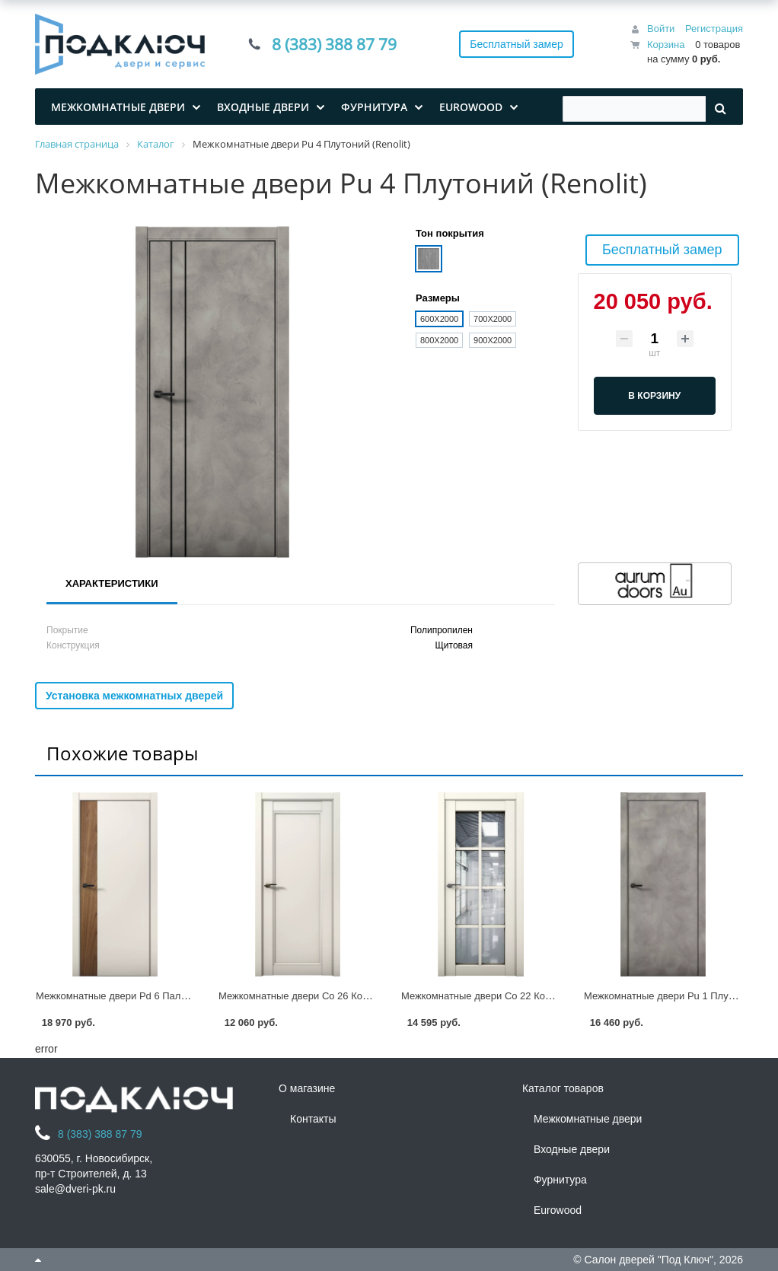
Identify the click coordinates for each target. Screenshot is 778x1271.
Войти (660, 28)
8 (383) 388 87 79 (334, 44)
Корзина (666, 44)
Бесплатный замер (516, 44)
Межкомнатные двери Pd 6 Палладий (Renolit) (142, 996)
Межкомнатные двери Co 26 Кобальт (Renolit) (323, 996)
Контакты (313, 1119)
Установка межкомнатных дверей (134, 696)
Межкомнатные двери (588, 1119)
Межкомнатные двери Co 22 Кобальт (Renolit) (506, 996)
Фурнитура (560, 1180)
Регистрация (714, 28)
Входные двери (572, 1149)
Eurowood (558, 1210)
